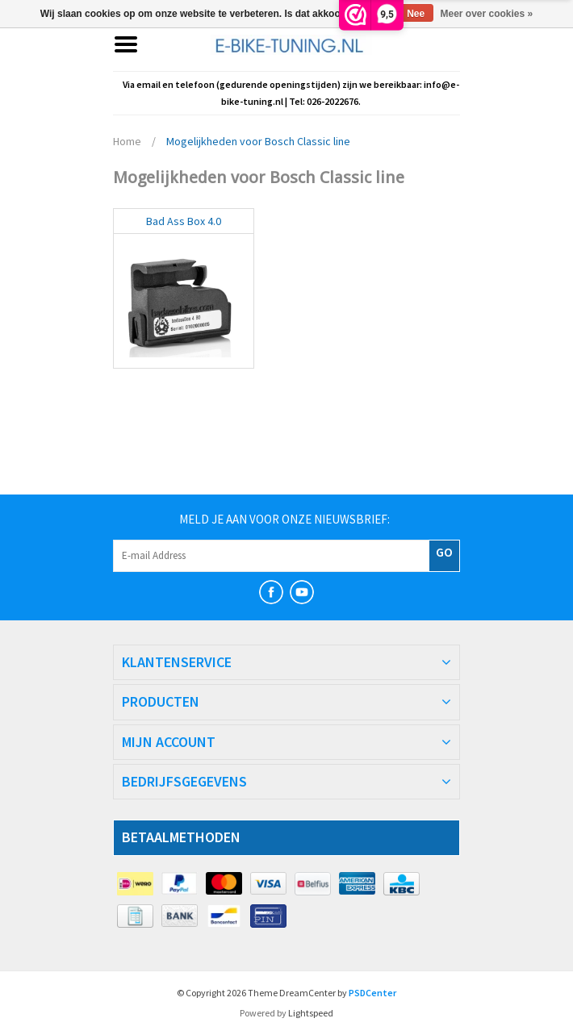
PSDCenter (372, 993)
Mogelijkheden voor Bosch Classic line (258, 141)
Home (127, 141)
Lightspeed (310, 1013)
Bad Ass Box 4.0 (183, 221)
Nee (416, 13)
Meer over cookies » (487, 13)
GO (444, 552)
